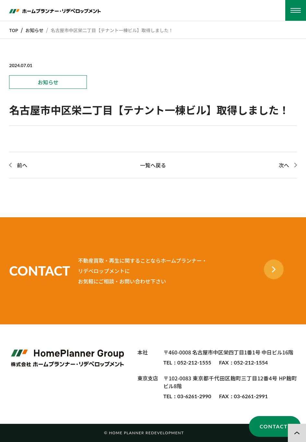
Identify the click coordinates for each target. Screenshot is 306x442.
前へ (22, 165)
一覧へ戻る (153, 165)
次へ (284, 165)
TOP (13, 30)
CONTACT (274, 426)
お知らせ (34, 30)
